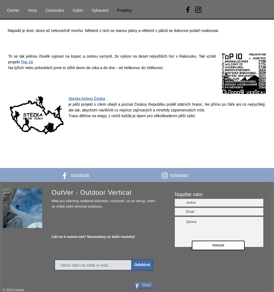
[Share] (143, 285)
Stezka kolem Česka (86, 98)
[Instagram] (198, 9)
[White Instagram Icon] (165, 175)
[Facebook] (188, 9)
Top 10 (27, 62)
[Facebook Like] (122, 286)
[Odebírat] (142, 264)
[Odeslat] (218, 245)
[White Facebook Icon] (64, 176)
